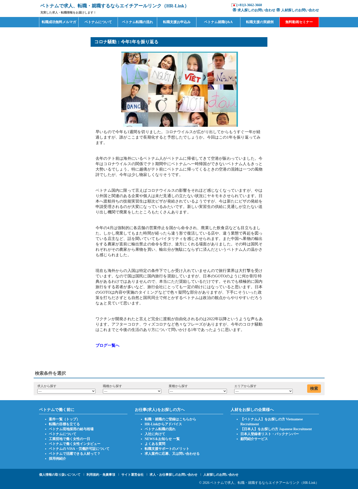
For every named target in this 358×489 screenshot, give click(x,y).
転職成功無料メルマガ (59, 22)
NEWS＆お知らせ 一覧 (162, 439)
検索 (314, 388)
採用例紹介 (57, 458)
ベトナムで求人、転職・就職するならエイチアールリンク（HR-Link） (264, 483)
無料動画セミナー (299, 22)
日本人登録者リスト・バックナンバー (269, 434)
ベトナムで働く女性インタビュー (74, 444)
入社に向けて (155, 434)
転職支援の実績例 (260, 22)
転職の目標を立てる (64, 424)
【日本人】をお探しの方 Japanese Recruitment (276, 429)
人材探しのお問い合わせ (297, 10)
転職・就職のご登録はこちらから (170, 419)
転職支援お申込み (177, 22)
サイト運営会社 (132, 474)
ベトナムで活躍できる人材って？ (74, 454)
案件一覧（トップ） (64, 419)
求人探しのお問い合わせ (253, 10)
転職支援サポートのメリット (167, 449)
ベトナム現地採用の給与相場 (71, 429)
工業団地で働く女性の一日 (69, 439)
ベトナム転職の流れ (137, 22)
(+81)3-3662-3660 (249, 5)
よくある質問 (155, 444)
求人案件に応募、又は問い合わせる (172, 454)
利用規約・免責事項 (100, 474)
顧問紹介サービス (254, 439)
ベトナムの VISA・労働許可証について (79, 449)
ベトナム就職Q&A (218, 22)
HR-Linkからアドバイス (163, 424)
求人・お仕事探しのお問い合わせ (173, 474)
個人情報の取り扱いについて (60, 474)
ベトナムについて (98, 22)
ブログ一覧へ (107, 345)
